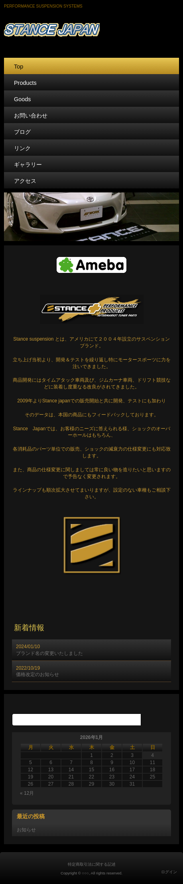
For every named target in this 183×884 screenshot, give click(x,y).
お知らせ (26, 830)
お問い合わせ (30, 115)
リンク (22, 148)
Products (25, 83)
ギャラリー (28, 164)
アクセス (25, 181)
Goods (22, 99)
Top (18, 66)
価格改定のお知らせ (37, 674)
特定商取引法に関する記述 (92, 864)
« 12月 (27, 793)
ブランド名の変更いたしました (49, 653)
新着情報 (29, 627)
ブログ (22, 132)
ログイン (169, 872)
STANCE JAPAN (91, 28)
